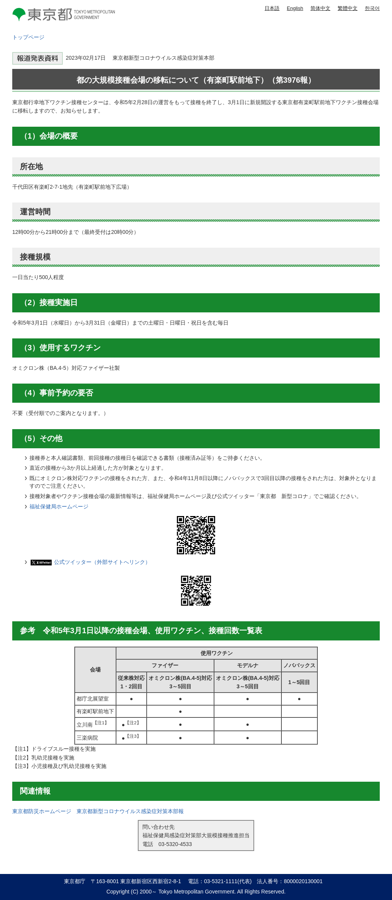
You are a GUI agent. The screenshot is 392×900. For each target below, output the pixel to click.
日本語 (272, 8)
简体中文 (320, 8)
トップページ (28, 37)
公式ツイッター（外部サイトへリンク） (102, 562)
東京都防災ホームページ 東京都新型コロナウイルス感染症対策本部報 (98, 811)
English (295, 8)
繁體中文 (348, 8)
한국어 (372, 8)
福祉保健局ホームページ (58, 506)
